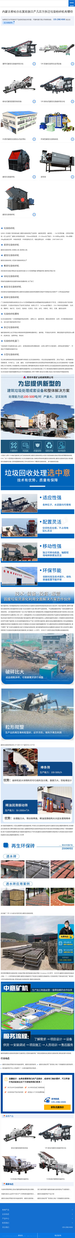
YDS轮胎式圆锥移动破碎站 (55, 1179)
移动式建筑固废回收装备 (19, 1148)
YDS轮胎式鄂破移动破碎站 (19, 1179)
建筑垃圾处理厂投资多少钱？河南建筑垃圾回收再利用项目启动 (54, 1198)
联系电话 (65, 959)
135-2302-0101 (59, 19)
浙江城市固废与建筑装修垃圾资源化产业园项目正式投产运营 (54, 1189)
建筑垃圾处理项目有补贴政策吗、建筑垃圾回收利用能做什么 (23, 1064)
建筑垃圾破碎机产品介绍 (45, 1194)
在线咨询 (9, 22)
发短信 (20, 1235)
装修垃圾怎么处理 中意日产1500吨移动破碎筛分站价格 (18, 1194)
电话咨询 (58, 1235)
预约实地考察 (68, 951)
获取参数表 (68, 943)
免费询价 (65, 937)
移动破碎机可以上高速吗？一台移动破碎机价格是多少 (20, 1068)
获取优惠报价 (57, 1107)
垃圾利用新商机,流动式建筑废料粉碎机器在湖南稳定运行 (18, 1189)
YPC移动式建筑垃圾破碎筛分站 (55, 1148)
